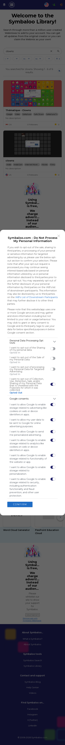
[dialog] (32, 372)
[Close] (59, 236)
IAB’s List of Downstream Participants (36, 297)
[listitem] (32, 342)
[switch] (52, 348)
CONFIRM (20, 504)
